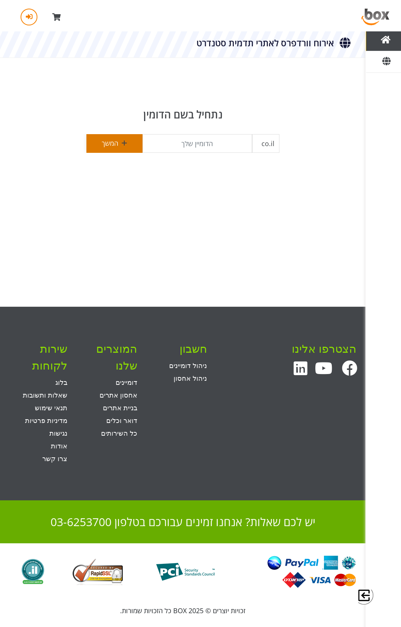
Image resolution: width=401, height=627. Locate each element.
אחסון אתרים (118, 395)
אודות (59, 446)
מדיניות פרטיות (46, 420)
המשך (114, 143)
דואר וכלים (121, 420)
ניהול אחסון (190, 378)
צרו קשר (54, 459)
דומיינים (126, 382)
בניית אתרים (120, 408)
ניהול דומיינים (188, 366)
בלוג (61, 382)
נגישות (58, 433)
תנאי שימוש (51, 408)
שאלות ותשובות (45, 395)
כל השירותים (119, 433)
